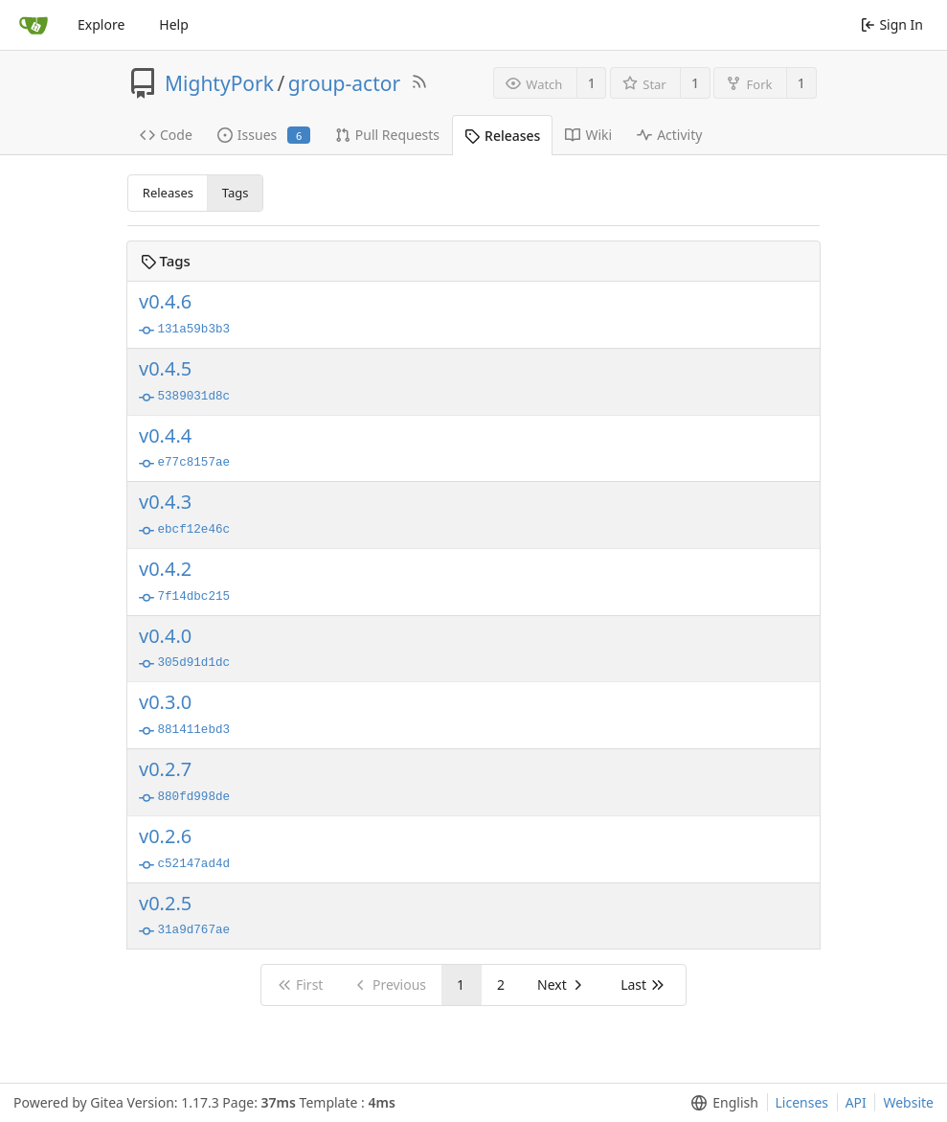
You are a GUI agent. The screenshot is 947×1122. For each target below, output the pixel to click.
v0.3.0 (165, 702)
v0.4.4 (165, 436)
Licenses (802, 1102)
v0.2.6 (165, 836)
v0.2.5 (165, 903)
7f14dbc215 (184, 598)
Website (908, 1102)
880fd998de (184, 798)
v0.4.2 (165, 569)
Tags (235, 192)
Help (174, 24)
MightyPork (219, 83)
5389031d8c (184, 397)
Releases (502, 135)
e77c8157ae (184, 463)
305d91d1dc (184, 664)
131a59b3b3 (184, 330)
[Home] (33, 25)
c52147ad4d (184, 865)
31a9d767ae (184, 931)
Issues (263, 135)
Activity (669, 135)
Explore (101, 24)
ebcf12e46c (184, 530)
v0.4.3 (165, 502)
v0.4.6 (165, 301)
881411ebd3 (184, 731)
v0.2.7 (165, 769)
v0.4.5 (165, 368)
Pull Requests (387, 135)
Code (166, 135)
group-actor (344, 83)
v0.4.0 (165, 636)
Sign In (892, 24)
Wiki (588, 135)
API (856, 1102)
